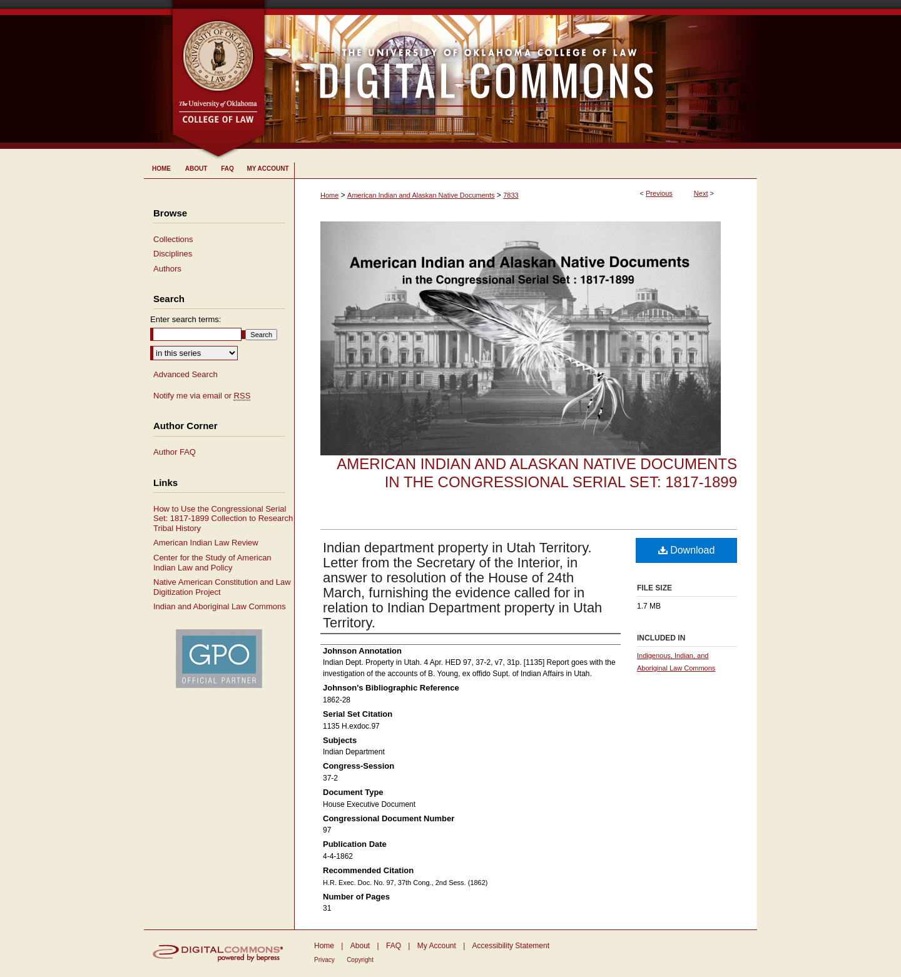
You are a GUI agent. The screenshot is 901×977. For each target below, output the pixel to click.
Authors (167, 268)
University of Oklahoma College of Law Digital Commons (511, 74)
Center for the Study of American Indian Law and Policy (212, 562)
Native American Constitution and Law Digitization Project (222, 587)
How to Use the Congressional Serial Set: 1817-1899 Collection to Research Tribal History (223, 518)
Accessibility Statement (510, 945)
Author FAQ (174, 452)
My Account (436, 945)
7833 (510, 195)
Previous (659, 193)
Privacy (324, 959)
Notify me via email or (201, 396)
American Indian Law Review (205, 542)
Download (686, 550)
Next (701, 193)
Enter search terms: (185, 319)
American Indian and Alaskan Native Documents (420, 195)
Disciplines (172, 253)
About (360, 945)
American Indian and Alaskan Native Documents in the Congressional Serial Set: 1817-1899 (537, 472)
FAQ (393, 945)
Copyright (360, 959)
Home (329, 195)
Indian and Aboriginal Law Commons (219, 606)
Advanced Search (185, 374)
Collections (173, 239)
